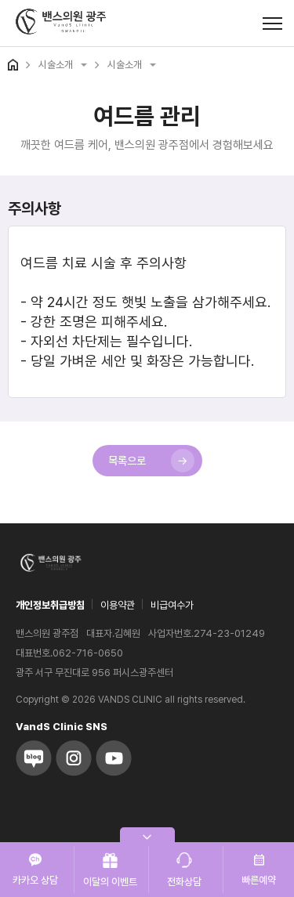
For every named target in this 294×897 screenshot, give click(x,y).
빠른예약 (258, 869)
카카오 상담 (35, 869)
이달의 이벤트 (110, 870)
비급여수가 (172, 605)
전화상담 (184, 870)
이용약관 (117, 605)
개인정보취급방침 (50, 605)
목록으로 (151, 460)
